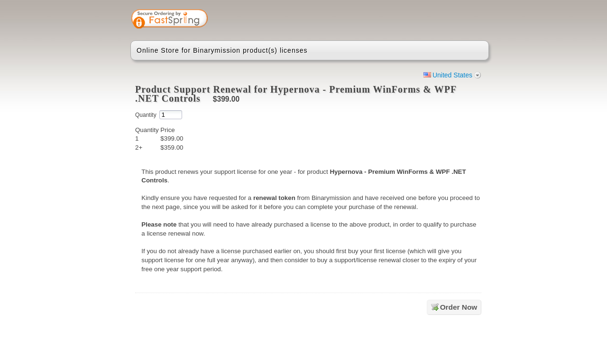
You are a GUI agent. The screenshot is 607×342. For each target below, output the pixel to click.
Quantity (145, 115)
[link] (444, 20)
